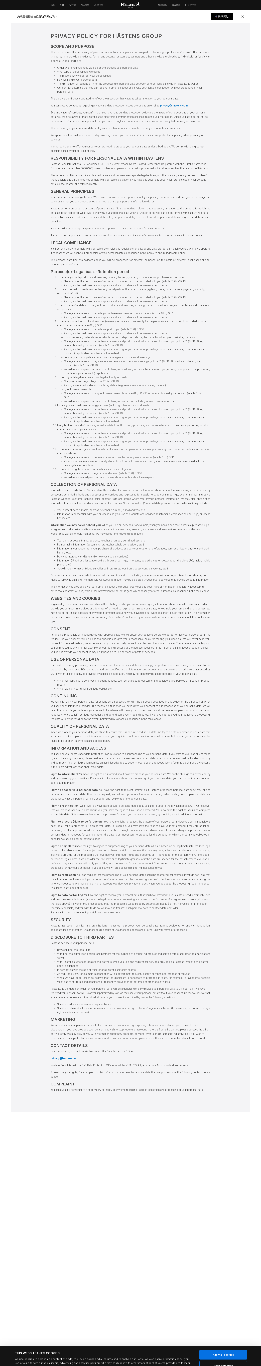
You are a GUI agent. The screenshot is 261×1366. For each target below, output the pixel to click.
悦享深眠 (162, 5)
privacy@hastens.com (174, 105)
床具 (53, 5)
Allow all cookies (223, 1335)
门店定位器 (190, 5)
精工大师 (85, 5)
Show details (150, 1358)
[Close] (242, 16)
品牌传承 (98, 5)
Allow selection (223, 1346)
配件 (62, 5)
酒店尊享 (176, 5)
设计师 (72, 5)
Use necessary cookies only (223, 1357)
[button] (222, 16)
